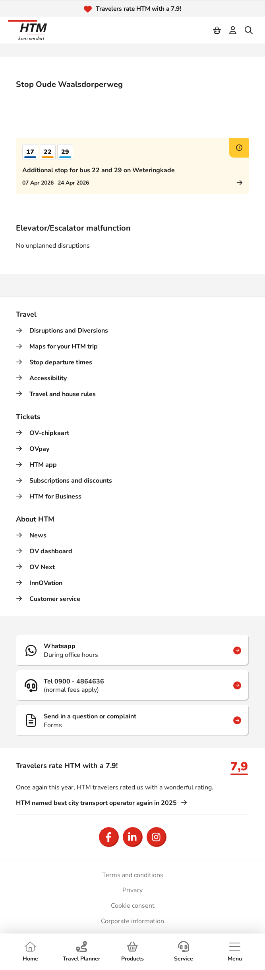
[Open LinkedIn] (133, 837)
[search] (249, 30)
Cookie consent (133, 905)
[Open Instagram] (156, 837)
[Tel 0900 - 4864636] (132, 685)
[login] (233, 30)
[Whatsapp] (132, 650)
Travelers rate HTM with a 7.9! (138, 8)
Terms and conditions (132, 875)
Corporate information (132, 921)
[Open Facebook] (109, 837)
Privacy (132, 890)
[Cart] (217, 30)
